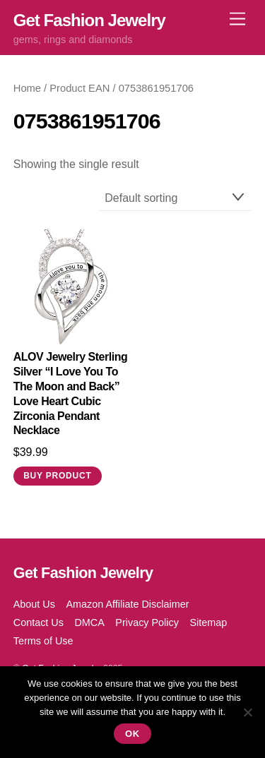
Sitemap (208, 622)
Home (27, 88)
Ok (132, 733)
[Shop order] (175, 198)
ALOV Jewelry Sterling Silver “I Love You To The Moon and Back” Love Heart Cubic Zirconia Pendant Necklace (70, 393)
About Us (34, 604)
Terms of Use (43, 640)
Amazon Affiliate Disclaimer (127, 604)
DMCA (89, 622)
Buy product (57, 476)
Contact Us (38, 622)
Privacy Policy (147, 622)
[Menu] (237, 19)
